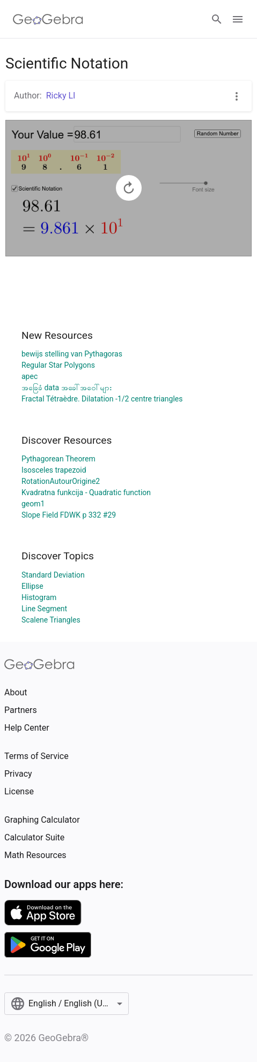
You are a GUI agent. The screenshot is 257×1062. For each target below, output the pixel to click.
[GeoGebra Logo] (48, 19)
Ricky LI (61, 95)
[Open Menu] (237, 19)
